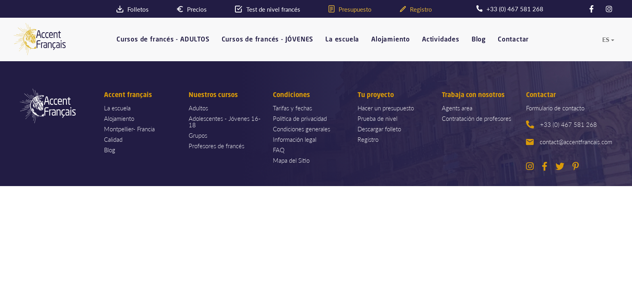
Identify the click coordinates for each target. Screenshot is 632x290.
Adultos (198, 108)
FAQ (279, 149)
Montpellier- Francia (129, 128)
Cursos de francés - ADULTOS (163, 40)
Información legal (294, 139)
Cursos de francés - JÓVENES (268, 40)
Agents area (457, 108)
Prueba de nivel (377, 118)
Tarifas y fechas (292, 108)
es (605, 39)
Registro (368, 139)
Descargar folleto (379, 128)
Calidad (113, 139)
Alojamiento (390, 40)
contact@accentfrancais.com (569, 141)
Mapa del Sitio (291, 160)
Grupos (198, 135)
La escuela (342, 40)
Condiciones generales (301, 128)
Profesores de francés (216, 145)
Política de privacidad (300, 118)
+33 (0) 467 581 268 (561, 124)
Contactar (513, 40)
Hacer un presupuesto (386, 108)
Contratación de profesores (476, 118)
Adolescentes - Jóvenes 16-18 (225, 121)
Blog (479, 40)
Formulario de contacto (555, 108)
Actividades (440, 40)
